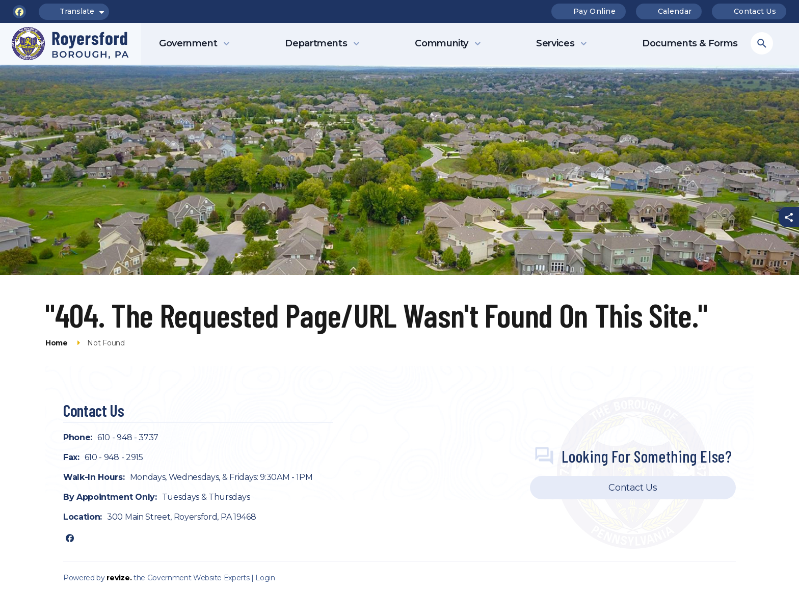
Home (56, 342)
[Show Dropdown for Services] (583, 43)
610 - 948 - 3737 (127, 437)
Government (188, 43)
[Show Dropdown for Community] (477, 43)
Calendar (668, 11)
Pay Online (588, 11)
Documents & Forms (690, 43)
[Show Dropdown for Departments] (356, 43)
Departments (316, 43)
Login (265, 577)
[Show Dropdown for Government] (226, 43)
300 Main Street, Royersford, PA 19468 (181, 517)
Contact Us (748, 11)
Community (441, 43)
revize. (118, 577)
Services (555, 43)
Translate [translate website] (74, 12)
